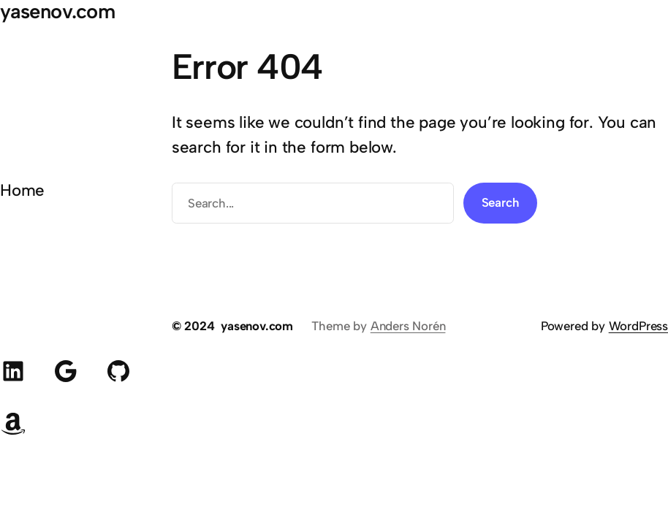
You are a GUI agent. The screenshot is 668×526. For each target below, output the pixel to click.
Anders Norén (408, 326)
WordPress (638, 326)
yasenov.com (257, 326)
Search (501, 202)
